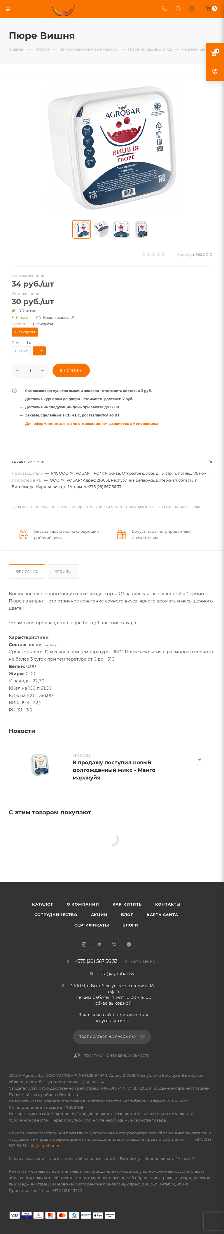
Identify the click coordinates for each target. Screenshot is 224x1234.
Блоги (130, 925)
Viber (114, 944)
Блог (127, 914)
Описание (27, 571)
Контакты (168, 904)
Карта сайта (162, 914)
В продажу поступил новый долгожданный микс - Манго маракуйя (114, 770)
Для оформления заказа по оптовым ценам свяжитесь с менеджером (91, 423)
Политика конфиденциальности (117, 1056)
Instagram (84, 944)
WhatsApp (129, 944)
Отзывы (63, 571)
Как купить (127, 904)
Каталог (42, 904)
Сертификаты (91, 925)
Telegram (99, 944)
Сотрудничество (55, 914)
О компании (83, 904)
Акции (99, 914)
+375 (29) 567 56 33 (96, 961)
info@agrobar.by (116, 973)
